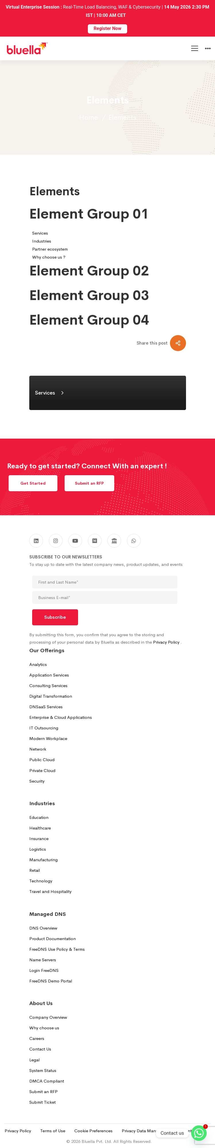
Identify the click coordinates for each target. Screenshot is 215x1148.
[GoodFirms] (114, 541)
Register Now (107, 28)
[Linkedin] (36, 541)
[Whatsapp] (199, 1133)
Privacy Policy (167, 642)
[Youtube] (75, 541)
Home (88, 117)
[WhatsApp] (134, 541)
